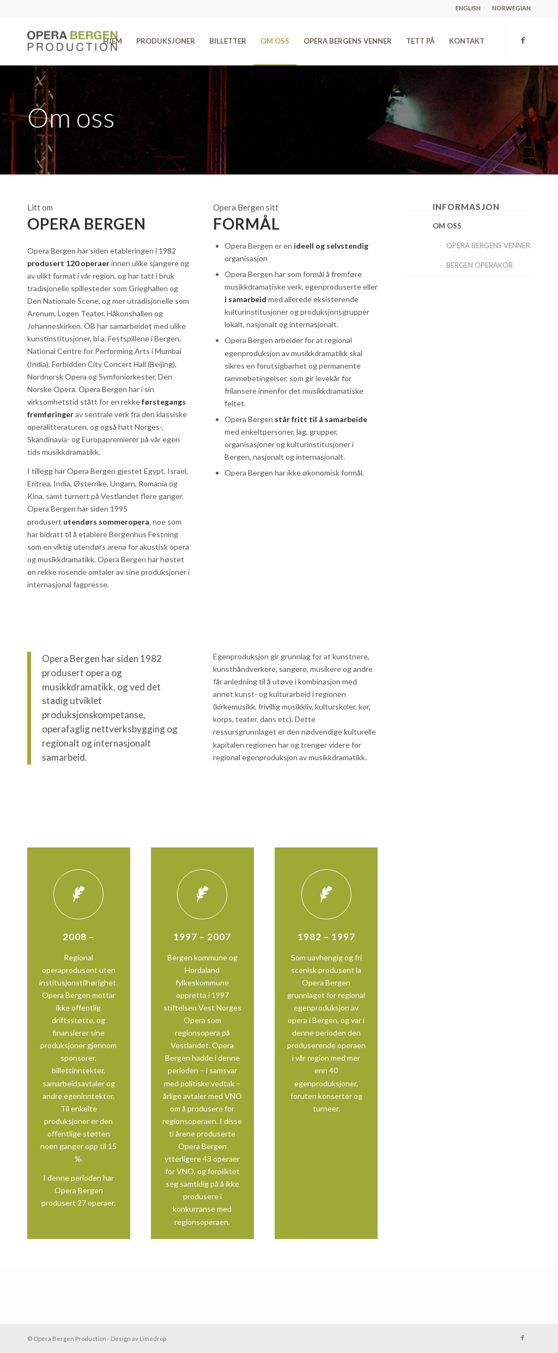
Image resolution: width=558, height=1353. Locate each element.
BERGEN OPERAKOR (479, 265)
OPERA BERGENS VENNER (488, 245)
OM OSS (447, 225)
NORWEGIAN (511, 7)
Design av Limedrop (138, 1338)
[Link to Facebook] (522, 40)
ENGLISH (468, 7)
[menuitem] (468, 8)
